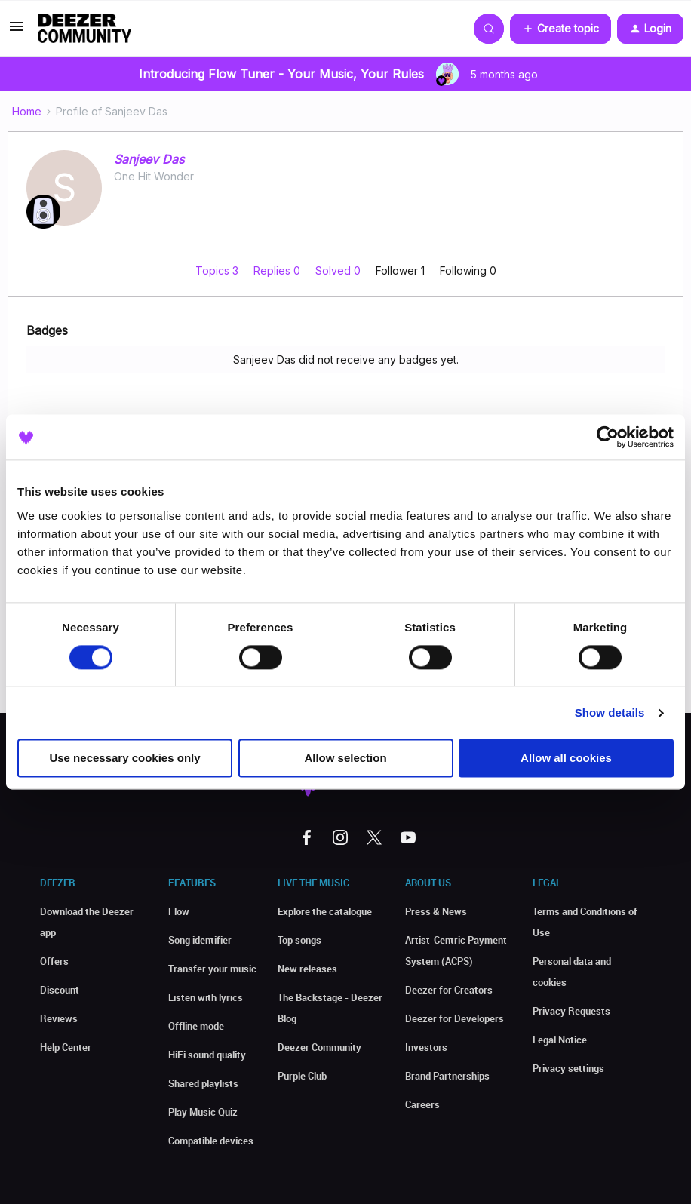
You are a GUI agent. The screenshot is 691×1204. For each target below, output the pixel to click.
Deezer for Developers (454, 1018)
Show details (610, 712)
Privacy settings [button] (568, 1068)
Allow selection (345, 758)
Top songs (299, 940)
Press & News (436, 911)
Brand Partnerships (447, 1076)
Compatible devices (210, 1140)
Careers (422, 1104)
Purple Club (302, 1076)
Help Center (65, 1047)
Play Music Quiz (203, 1112)
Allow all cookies (566, 758)
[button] (17, 31)
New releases (307, 968)
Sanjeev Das (149, 159)
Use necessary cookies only (124, 758)
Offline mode (196, 1026)
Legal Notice (560, 1039)
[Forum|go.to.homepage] (84, 29)
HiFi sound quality (207, 1054)
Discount (59, 990)
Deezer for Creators (449, 990)
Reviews (59, 1018)
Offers (54, 961)
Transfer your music (212, 968)
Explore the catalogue (325, 911)
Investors (426, 1047)
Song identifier (200, 940)
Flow (178, 911)
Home (26, 111)
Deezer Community (319, 1047)
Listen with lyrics (205, 997)
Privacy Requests (571, 1011)
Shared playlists (203, 1083)
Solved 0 (339, 270)
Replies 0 (278, 270)
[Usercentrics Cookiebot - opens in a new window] (608, 436)
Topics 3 (218, 270)
